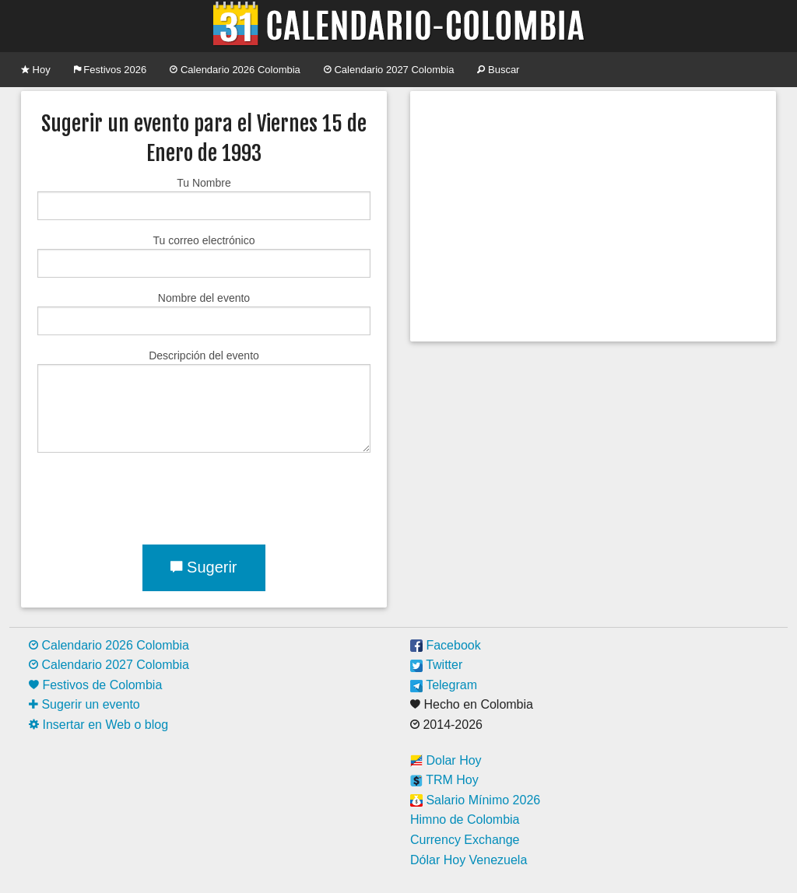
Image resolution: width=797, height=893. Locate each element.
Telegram (443, 685)
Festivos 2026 (110, 69)
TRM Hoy (444, 779)
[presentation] (155, 495)
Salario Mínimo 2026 (475, 800)
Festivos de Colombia (95, 685)
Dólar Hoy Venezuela (468, 860)
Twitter (436, 664)
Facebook (445, 645)
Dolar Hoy (446, 760)
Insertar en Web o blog (98, 724)
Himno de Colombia (465, 819)
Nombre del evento (203, 313)
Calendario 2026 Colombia (235, 69)
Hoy (36, 69)
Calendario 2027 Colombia (389, 69)
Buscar (498, 69)
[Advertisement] (593, 216)
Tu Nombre (203, 198)
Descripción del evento (203, 401)
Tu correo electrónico (203, 256)
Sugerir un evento (84, 704)
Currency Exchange (465, 839)
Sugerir (203, 567)
